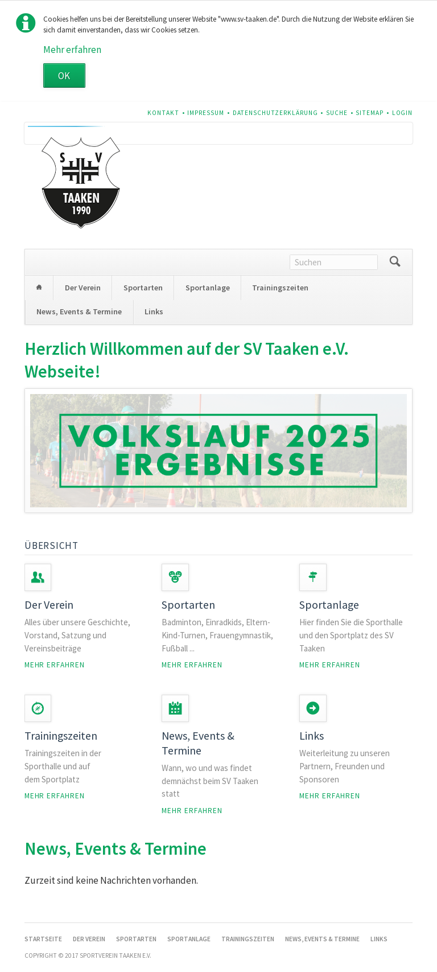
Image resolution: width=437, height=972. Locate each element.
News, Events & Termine (79, 311)
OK (64, 75)
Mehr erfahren (72, 49)
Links (154, 311)
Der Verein (83, 287)
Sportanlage (207, 287)
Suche (337, 113)
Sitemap (370, 113)
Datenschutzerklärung (275, 113)
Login (402, 113)
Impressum (205, 113)
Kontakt (163, 113)
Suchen (395, 262)
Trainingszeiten (280, 287)
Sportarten (143, 287)
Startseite (39, 288)
